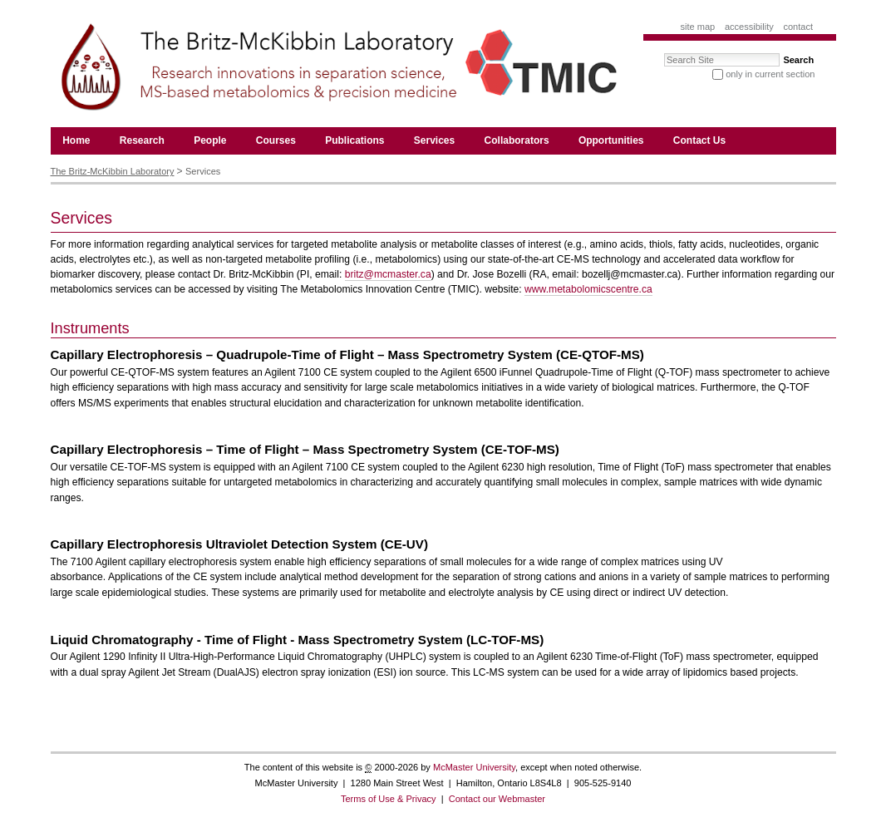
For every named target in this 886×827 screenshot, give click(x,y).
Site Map (698, 27)
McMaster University (474, 767)
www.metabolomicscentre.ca (588, 289)
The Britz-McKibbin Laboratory (113, 171)
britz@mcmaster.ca (388, 274)
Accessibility (749, 27)
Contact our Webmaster (497, 799)
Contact (798, 27)
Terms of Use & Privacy (388, 799)
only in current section (770, 74)
